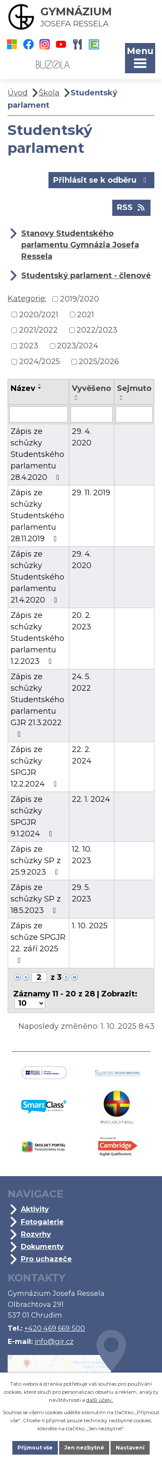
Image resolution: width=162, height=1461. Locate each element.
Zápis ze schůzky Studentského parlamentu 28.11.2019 (37, 515)
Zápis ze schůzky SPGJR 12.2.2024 (35, 767)
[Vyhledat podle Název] (38, 414)
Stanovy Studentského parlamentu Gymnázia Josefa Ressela (80, 245)
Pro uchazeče (46, 1258)
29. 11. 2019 (91, 492)
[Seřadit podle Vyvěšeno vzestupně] (76, 396)
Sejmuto (134, 388)
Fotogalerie (42, 1221)
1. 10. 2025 (90, 925)
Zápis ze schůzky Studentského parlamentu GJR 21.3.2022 (37, 705)
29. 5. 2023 (81, 893)
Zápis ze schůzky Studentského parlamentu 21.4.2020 (37, 577)
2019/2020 (79, 299)
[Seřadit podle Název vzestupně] (40, 384)
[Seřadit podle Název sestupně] (40, 388)
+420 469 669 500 (54, 1328)
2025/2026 (99, 361)
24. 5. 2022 (81, 682)
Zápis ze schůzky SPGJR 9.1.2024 (33, 816)
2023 (28, 345)
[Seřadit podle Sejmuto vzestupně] (121, 396)
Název (23, 388)
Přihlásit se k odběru (101, 180)
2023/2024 (77, 345)
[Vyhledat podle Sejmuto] (134, 414)
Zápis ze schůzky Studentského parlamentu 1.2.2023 (37, 638)
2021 (85, 314)
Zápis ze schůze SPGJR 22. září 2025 (38, 942)
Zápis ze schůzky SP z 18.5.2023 (36, 899)
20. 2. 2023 (81, 621)
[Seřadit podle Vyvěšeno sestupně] (76, 399)
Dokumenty (42, 1246)
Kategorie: (27, 298)
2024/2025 (39, 361)
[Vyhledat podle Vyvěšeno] (91, 414)
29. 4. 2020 (81, 437)
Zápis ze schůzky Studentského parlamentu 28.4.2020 (37, 454)
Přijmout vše (35, 1447)
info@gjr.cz (54, 1341)
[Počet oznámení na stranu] (29, 1003)
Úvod (18, 93)
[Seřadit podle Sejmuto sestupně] (121, 399)
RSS (131, 207)
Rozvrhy (36, 1234)
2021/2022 (38, 330)
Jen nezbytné (84, 1447)
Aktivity (35, 1209)
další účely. (99, 1400)
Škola (49, 93)
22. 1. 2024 (91, 799)
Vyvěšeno (91, 388)
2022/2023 (97, 330)
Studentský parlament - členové (86, 275)
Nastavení (130, 1447)
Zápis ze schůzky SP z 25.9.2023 (36, 860)
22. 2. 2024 (81, 755)
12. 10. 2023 (81, 854)
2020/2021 (38, 314)
